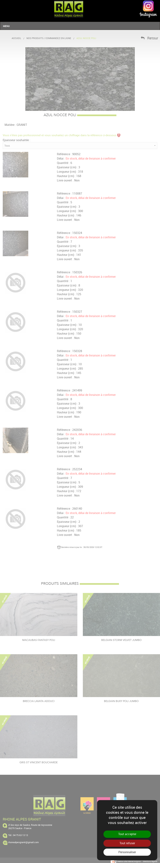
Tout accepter (127, 834)
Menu (6, 26)
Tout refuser (127, 843)
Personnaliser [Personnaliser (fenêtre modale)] (127, 852)
